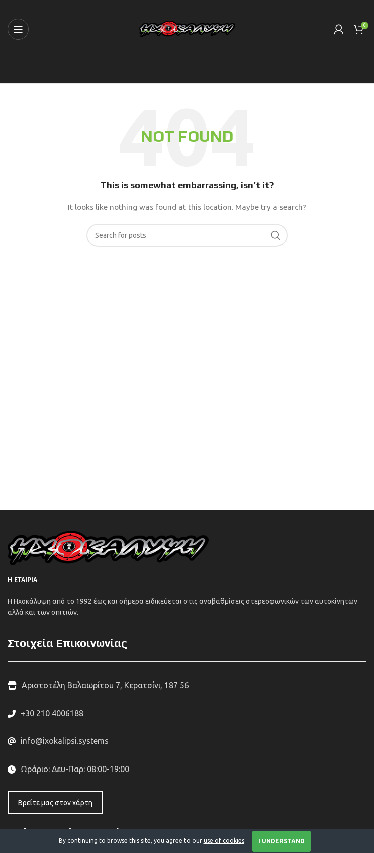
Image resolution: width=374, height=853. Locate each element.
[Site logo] (187, 28)
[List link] (187, 713)
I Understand (281, 841)
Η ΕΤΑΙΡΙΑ (22, 580)
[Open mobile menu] (18, 29)
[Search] (187, 235)
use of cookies (224, 840)
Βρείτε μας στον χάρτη (55, 803)
